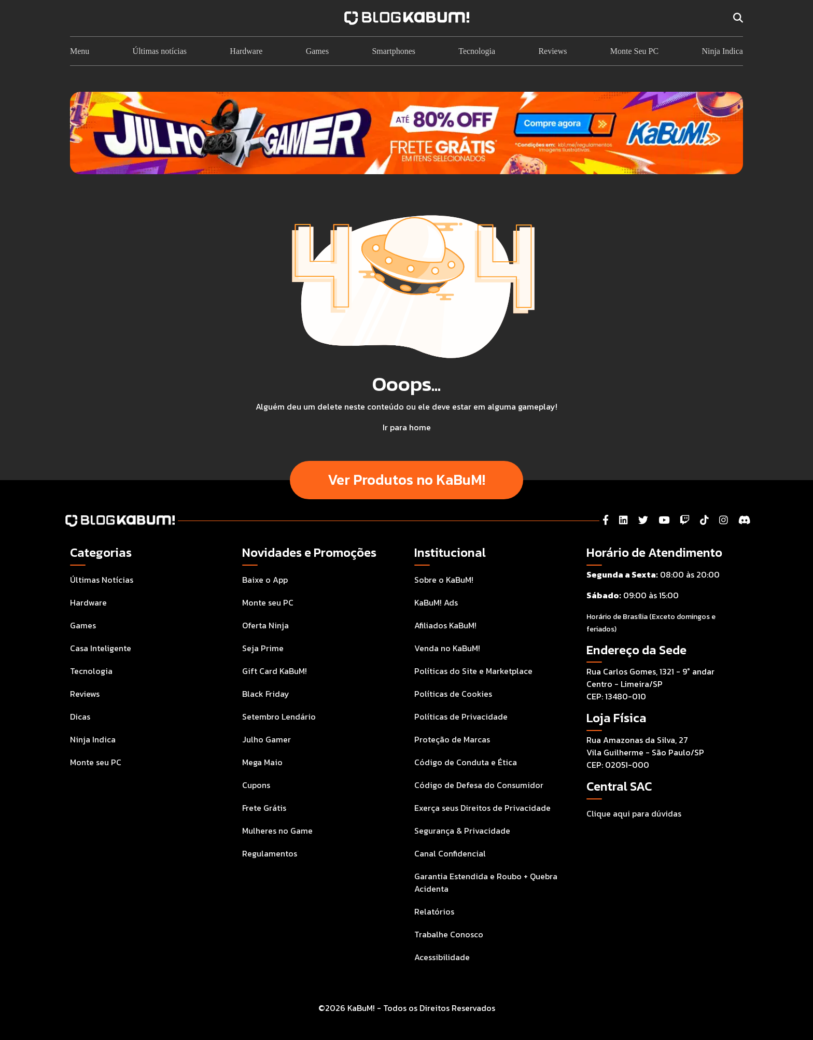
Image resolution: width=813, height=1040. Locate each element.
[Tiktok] (704, 520)
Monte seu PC (95, 762)
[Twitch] (685, 520)
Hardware (246, 51)
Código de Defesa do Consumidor (478, 785)
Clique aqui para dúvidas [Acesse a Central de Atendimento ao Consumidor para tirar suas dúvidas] (633, 813)
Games (317, 51)
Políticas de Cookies (453, 693)
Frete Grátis (264, 808)
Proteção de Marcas (452, 739)
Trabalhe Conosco (448, 934)
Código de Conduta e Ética (465, 762)
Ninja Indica (722, 51)
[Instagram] (723, 520)
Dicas (80, 716)
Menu (79, 51)
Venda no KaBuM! (447, 648)
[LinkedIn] (623, 520)
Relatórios (434, 911)
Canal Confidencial (450, 853)
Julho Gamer (266, 739)
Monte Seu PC (634, 51)
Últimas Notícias (101, 579)
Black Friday (265, 693)
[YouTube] (663, 520)
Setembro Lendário (279, 716)
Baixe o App (265, 579)
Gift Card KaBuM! (274, 671)
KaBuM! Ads (436, 602)
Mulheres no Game (277, 830)
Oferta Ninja (265, 625)
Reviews (552, 51)
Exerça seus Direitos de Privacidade (482, 808)
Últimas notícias (160, 51)
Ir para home (407, 427)
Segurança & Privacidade (462, 830)
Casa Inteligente (100, 648)
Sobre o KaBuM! (443, 579)
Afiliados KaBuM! (445, 625)
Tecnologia (476, 51)
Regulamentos (269, 853)
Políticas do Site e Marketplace (473, 671)
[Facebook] (605, 520)
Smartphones (393, 51)
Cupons (256, 785)
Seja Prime (263, 648)
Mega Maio (262, 762)
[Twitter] (643, 520)
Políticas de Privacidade (461, 716)
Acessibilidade (442, 957)
